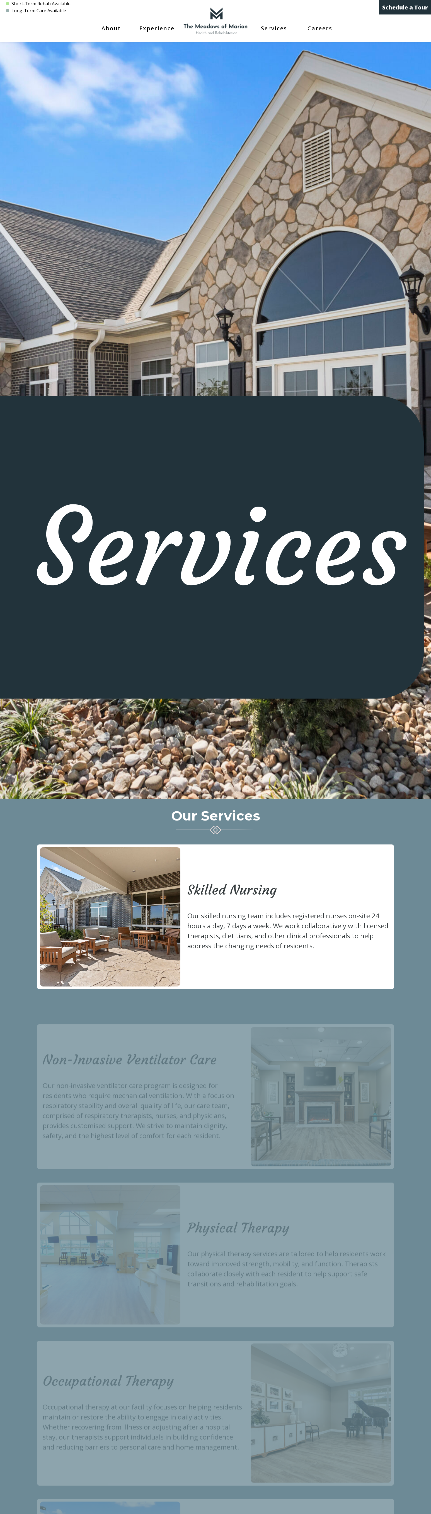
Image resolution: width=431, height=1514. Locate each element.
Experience (157, 28)
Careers (319, 28)
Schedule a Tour (405, 7)
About (111, 28)
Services (274, 28)
